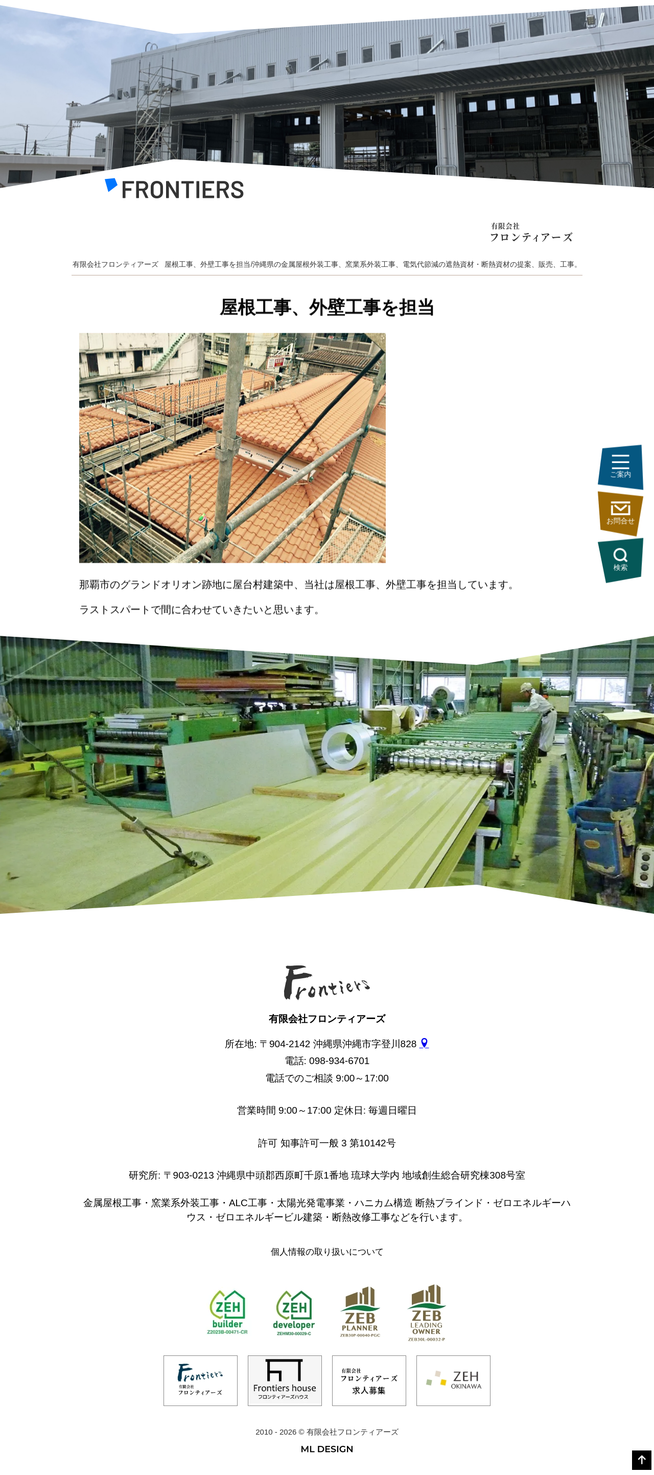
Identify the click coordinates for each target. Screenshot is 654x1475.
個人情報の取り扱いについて (327, 1252)
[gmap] (424, 1044)
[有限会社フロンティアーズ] (174, 191)
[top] (641, 1460)
